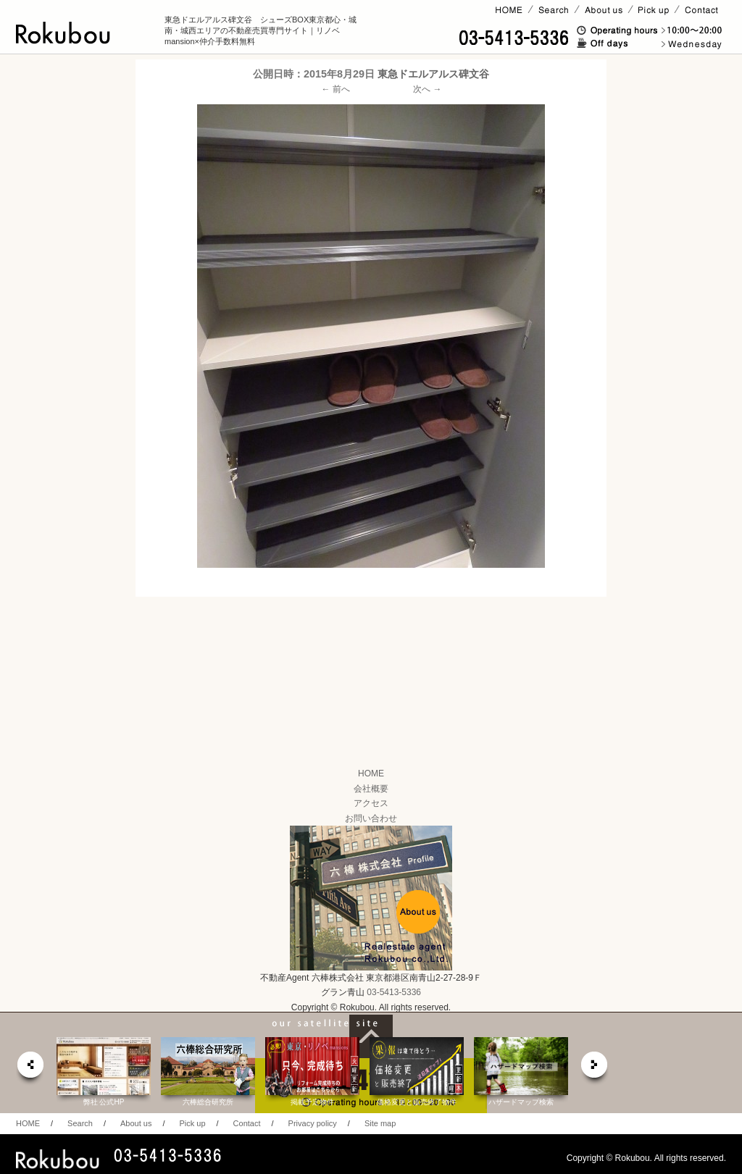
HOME (371, 773)
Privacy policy (312, 1123)
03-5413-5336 (394, 992)
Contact (247, 1123)
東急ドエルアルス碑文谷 (433, 74)
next (595, 1069)
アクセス (371, 803)
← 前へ (336, 89)
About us (135, 1123)
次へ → (427, 89)
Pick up (192, 1123)
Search (80, 1123)
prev (29, 1069)
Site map (380, 1123)
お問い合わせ (371, 818)
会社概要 (371, 789)
